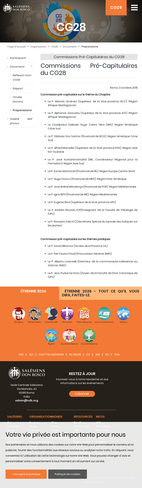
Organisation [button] (40, 417)
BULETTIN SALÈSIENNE (51, 354)
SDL (31, 354)
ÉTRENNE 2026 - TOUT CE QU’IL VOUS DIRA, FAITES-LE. (100, 293)
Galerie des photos (21, 121)
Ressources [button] (83, 417)
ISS (88, 354)
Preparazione (22, 110)
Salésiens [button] (14, 417)
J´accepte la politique (26, 474)
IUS (107, 354)
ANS (21, 354)
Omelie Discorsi (18, 99)
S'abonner (82, 394)
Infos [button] (100, 417)
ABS (97, 354)
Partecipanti (18, 58)
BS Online (75, 354)
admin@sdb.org (26, 400)
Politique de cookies (67, 474)
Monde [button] (57, 417)
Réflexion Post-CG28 (22, 77)
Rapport (18, 88)
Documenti (17, 67)
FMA (117, 354)
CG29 (116, 7)
